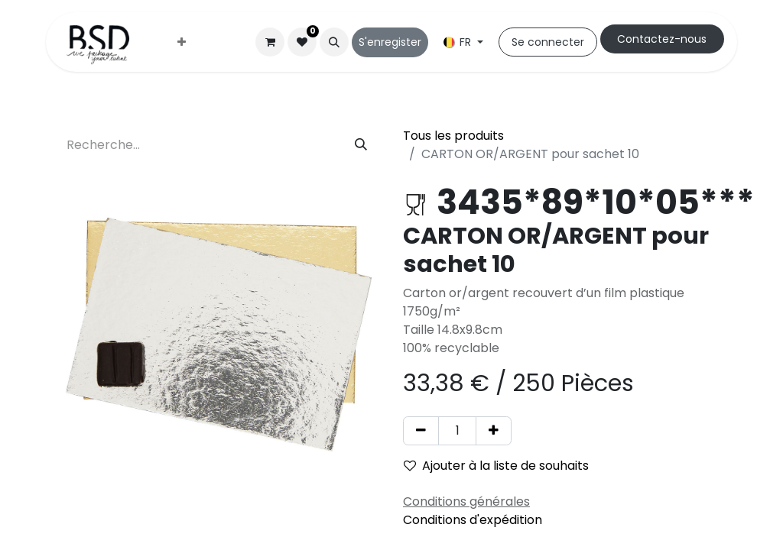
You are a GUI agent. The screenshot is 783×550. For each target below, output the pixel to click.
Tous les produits (453, 135)
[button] (334, 42)
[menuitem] (181, 42)
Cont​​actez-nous (662, 39)
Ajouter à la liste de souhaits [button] (496, 465)
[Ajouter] (494, 430)
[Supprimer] (421, 430)
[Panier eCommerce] (269, 42)
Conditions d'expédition (472, 520)
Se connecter (548, 42)
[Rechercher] (361, 145)
